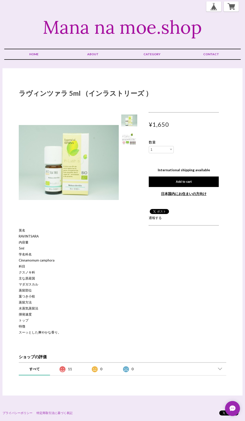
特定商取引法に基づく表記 (54, 413)
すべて (34, 369)
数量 (152, 142)
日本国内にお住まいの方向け (183, 194)
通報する (155, 218)
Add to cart (184, 182)
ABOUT (92, 54)
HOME (33, 54)
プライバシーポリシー (17, 413)
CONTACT (211, 54)
